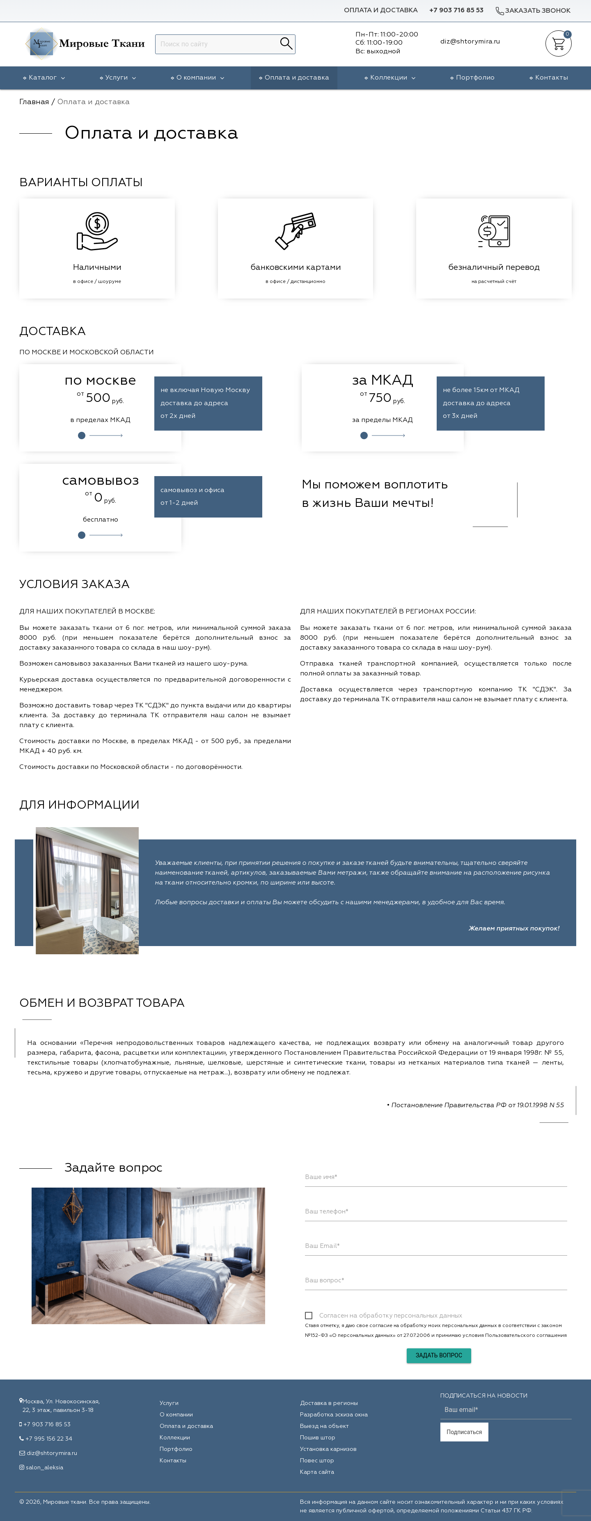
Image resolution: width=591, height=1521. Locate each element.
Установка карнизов (328, 1449)
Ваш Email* (322, 1246)
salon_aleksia (44, 1468)
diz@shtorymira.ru (52, 1453)
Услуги (120, 78)
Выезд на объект (324, 1426)
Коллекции (392, 78)
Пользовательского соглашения (526, 1335)
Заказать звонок (532, 11)
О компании (200, 78)
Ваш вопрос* (324, 1280)
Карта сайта (317, 1472)
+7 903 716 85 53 (456, 10)
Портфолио (475, 78)
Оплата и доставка (381, 10)
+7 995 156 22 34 (48, 1439)
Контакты (551, 78)
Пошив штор (317, 1438)
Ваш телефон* (326, 1212)
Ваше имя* (321, 1177)
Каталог (47, 78)
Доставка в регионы (329, 1403)
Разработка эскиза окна (334, 1415)
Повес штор (317, 1461)
